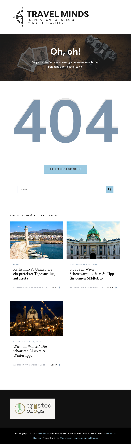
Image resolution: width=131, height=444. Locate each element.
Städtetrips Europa (80, 264)
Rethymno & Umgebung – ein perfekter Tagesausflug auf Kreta (35, 274)
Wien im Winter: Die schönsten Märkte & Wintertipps (30, 351)
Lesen (55, 287)
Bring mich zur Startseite (65, 169)
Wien (95, 264)
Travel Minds (42, 433)
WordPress (66, 438)
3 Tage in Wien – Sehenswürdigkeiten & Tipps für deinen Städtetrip (92, 274)
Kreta (16, 264)
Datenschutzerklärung (86, 438)
